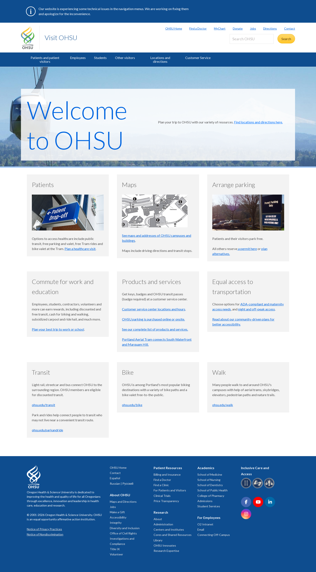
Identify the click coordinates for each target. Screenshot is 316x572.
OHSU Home (173, 28)
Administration (163, 524)
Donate (238, 28)
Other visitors (125, 58)
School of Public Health (212, 490)
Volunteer (116, 554)
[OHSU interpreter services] (270, 487)
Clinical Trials (162, 495)
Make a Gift (117, 512)
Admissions (204, 501)
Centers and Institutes (169, 529)
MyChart (219, 28)
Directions (270, 28)
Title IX (115, 549)
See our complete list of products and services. (155, 329)
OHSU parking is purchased (142, 319)
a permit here (247, 249)
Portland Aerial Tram (137, 339)
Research (161, 512)
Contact (289, 28)
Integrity (116, 522)
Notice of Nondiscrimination (45, 534)
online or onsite (173, 319)
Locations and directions (160, 59)
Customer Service (198, 58)
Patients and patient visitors (45, 59)
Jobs (253, 28)
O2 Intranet (205, 524)
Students (100, 58)
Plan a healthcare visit (80, 249)
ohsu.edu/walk (222, 405)
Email (200, 529)
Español (115, 478)
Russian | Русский (121, 483)
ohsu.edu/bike (132, 405)
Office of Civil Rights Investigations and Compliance (123, 538)
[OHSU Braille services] (247, 487)
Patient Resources (168, 468)
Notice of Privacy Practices (44, 529)
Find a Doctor (198, 28)
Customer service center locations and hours (153, 309)
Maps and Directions (123, 501)
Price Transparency (166, 501)
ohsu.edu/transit (43, 405)
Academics (205, 468)
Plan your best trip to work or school (58, 329)
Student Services (208, 506)
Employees (78, 58)
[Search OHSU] (252, 39)
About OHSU (120, 495)
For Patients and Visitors (170, 490)
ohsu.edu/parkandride (47, 430)
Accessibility (118, 517)
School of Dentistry (210, 485)
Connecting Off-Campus (213, 535)
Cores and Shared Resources (173, 535)
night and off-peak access (256, 309)
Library (158, 540)
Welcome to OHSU (77, 125)
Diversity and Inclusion (125, 528)
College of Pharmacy (210, 495)
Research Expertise (166, 550)
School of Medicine (209, 474)
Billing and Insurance (167, 474)
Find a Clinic (161, 485)
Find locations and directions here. (258, 122)
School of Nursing (208, 480)
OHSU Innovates (165, 545)
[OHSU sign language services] (258, 487)
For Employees (208, 518)
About (158, 519)
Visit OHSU (61, 37)
